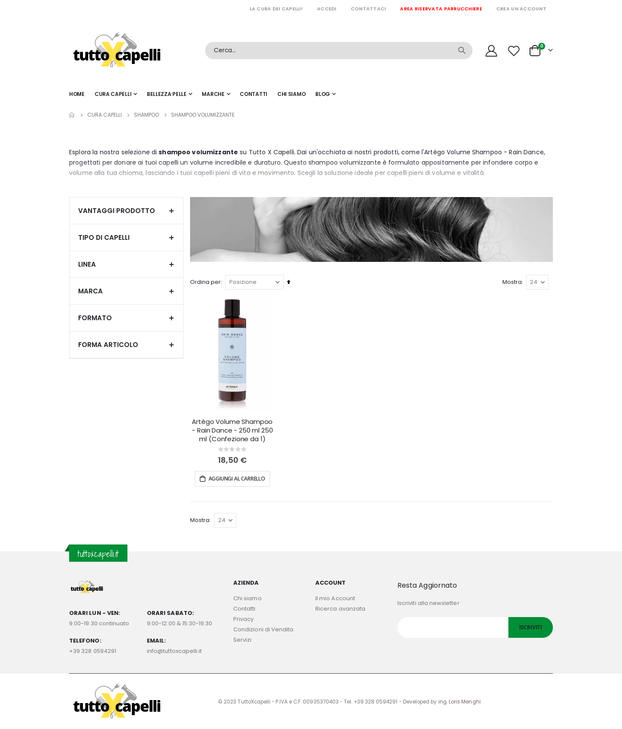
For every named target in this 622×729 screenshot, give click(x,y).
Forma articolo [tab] (126, 344)
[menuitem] (325, 94)
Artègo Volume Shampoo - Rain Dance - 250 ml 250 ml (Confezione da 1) (234, 430)
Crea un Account (521, 8)
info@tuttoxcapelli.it (174, 650)
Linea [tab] (126, 264)
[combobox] (339, 50)
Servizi (242, 639)
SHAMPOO (146, 115)
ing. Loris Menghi (459, 700)
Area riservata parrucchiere (441, 8)
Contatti (244, 608)
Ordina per (207, 282)
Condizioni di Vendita (263, 628)
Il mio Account (335, 597)
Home (72, 115)
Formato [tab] (126, 317)
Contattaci (368, 8)
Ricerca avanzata (340, 608)
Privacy (243, 618)
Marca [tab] (126, 291)
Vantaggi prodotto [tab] (126, 210)
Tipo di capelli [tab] (126, 237)
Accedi (326, 8)
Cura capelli (104, 115)
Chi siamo (247, 597)
